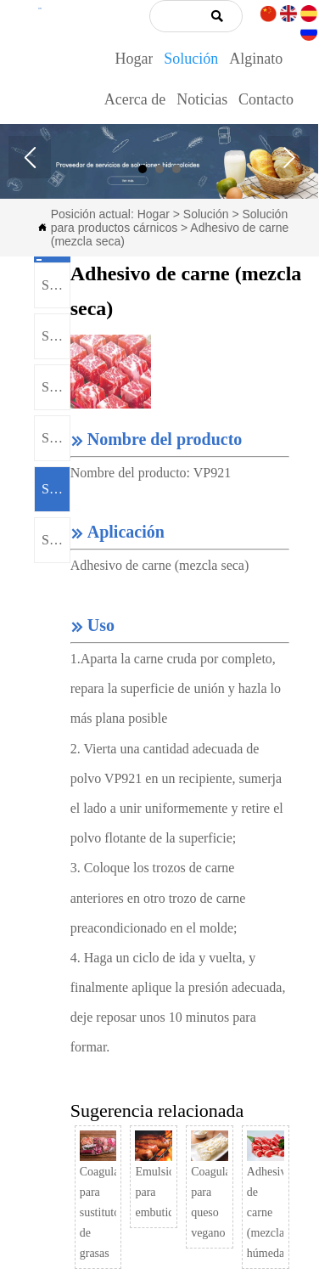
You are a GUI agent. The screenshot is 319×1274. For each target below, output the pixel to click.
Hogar (153, 214)
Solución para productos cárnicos (169, 220)
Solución (206, 214)
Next (288, 157)
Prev (29, 157)
